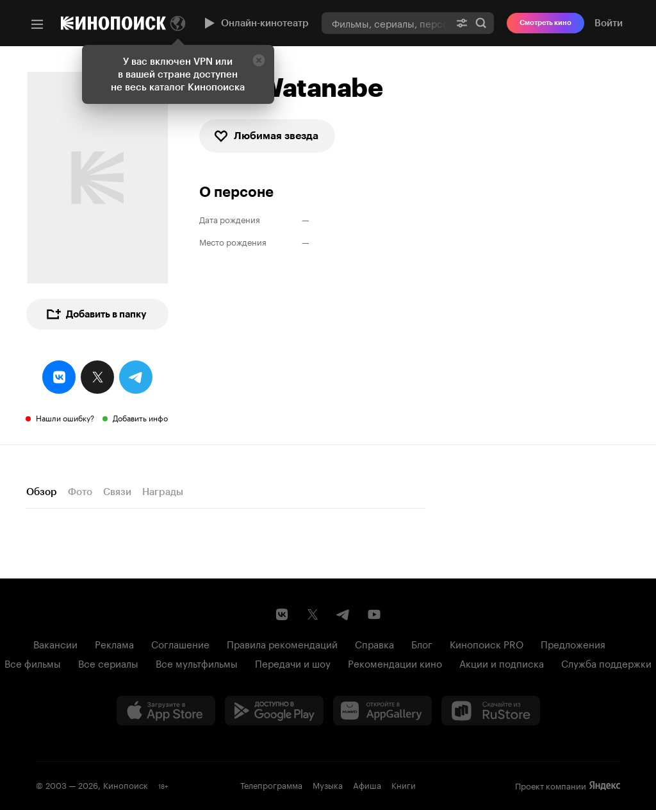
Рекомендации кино (395, 662)
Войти (608, 23)
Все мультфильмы (197, 662)
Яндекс (604, 785)
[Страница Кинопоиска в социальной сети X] (312, 614)
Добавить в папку (96, 314)
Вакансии (55, 643)
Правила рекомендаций (282, 643)
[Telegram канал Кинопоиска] (343, 614)
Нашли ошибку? (65, 417)
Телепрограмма (271, 784)
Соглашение (180, 643)
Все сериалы (108, 662)
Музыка (328, 784)
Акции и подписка (501, 662)
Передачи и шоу (293, 662)
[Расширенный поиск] (462, 22)
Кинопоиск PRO (486, 643)
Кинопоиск (125, 784)
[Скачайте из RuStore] (490, 710)
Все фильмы (32, 662)
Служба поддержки (606, 662)
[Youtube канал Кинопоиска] (374, 614)
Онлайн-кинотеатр (255, 23)
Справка (374, 643)
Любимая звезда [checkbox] (265, 136)
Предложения (573, 643)
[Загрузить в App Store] (166, 710)
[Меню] (37, 24)
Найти (481, 23)
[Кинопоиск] (113, 23)
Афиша (367, 784)
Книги (403, 784)
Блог (421, 643)
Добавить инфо (140, 417)
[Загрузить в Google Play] (274, 710)
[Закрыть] (258, 60)
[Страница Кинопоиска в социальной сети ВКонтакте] (282, 614)
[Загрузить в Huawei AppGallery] (382, 710)
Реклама (114, 643)
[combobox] (385, 22)
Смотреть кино (545, 23)
